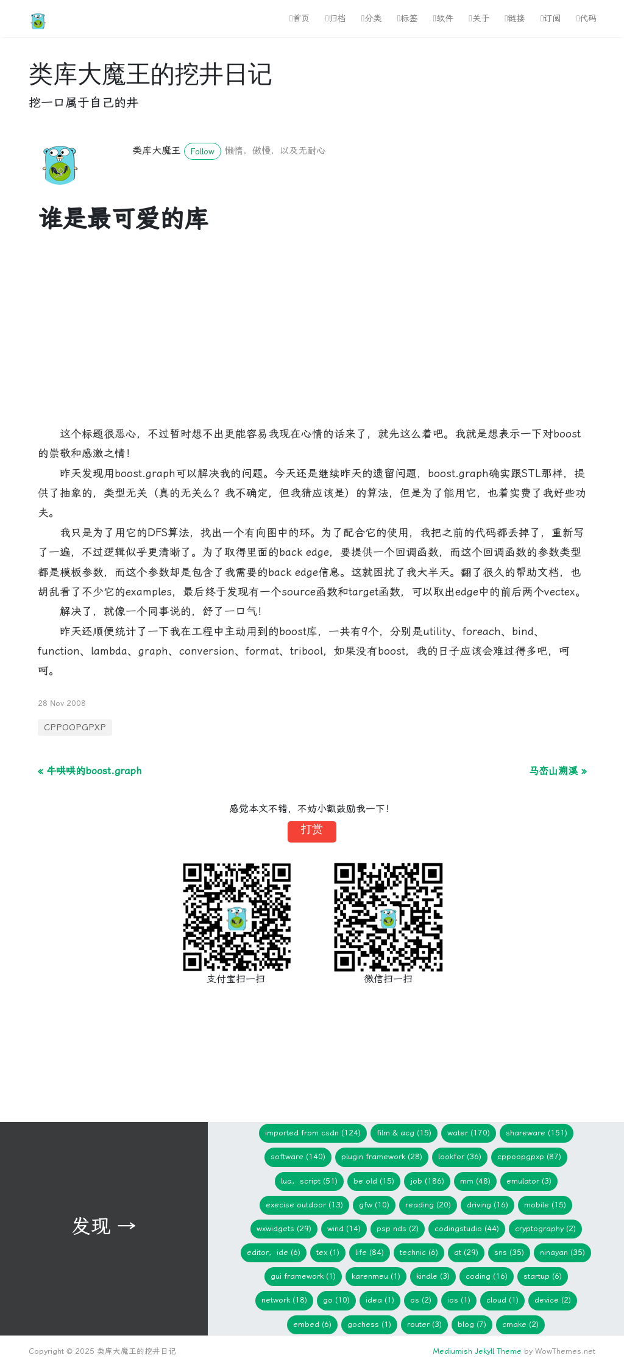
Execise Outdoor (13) (304, 1204)
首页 (299, 18)
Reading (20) (428, 1204)
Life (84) (369, 1252)
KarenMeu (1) (376, 1276)
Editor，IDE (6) (273, 1252)
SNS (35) (509, 1252)
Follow (202, 151)
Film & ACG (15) (404, 1132)
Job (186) (427, 1180)
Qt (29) (466, 1252)
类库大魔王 (156, 150)
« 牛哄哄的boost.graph (89, 771)
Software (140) (298, 1156)
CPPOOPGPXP (75, 727)
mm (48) (475, 1180)
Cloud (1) (502, 1299)
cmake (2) (520, 1324)
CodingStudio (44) (466, 1228)
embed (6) (312, 1324)
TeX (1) (327, 1252)
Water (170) (468, 1132)
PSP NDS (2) (398, 1228)
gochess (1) (369, 1324)
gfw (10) (374, 1204)
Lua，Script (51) (309, 1180)
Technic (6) (419, 1252)
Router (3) (424, 1324)
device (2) (552, 1299)
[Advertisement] (312, 338)
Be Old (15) (373, 1180)
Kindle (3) (433, 1276)
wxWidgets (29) (284, 1228)
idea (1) (380, 1299)
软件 (443, 18)
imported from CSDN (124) (313, 1132)
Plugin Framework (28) (381, 1156)
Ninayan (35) (562, 1252)
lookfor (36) (459, 1156)
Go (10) (336, 1299)
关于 (479, 18)
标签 (407, 18)
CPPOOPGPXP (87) (529, 1156)
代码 (586, 18)
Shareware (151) (536, 1132)
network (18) (284, 1299)
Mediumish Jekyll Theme (477, 1351)
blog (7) (472, 1324)
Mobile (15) (545, 1204)
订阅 (551, 18)
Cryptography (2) (545, 1228)
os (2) (420, 1299)
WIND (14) (344, 1228)
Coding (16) (487, 1276)
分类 (371, 18)
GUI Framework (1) (303, 1276)
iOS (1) (458, 1299)
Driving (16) (487, 1204)
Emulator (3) (528, 1180)
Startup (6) (542, 1276)
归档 (335, 18)
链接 (515, 18)
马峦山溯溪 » (557, 771)
